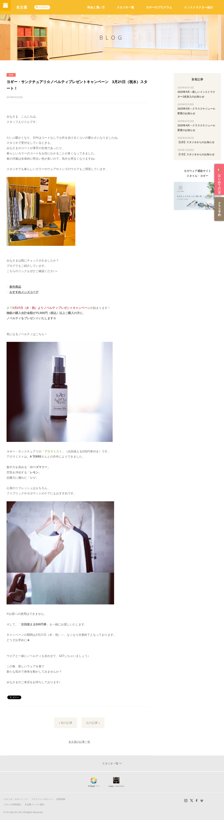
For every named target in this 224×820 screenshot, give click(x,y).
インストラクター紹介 (198, 7)
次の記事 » (93, 723)
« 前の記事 (65, 723)
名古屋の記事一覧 (79, 741)
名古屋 (25, 7)
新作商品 (15, 287)
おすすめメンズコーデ (24, 292)
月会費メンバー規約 (34, 804)
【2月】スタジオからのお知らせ (196, 142)
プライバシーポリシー (42, 799)
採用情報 (60, 799)
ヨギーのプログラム (159, 7)
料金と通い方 (96, 7)
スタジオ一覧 (125, 7)
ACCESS (46, 7)
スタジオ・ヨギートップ (16, 799)
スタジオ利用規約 (12, 804)
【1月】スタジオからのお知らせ (196, 154)
